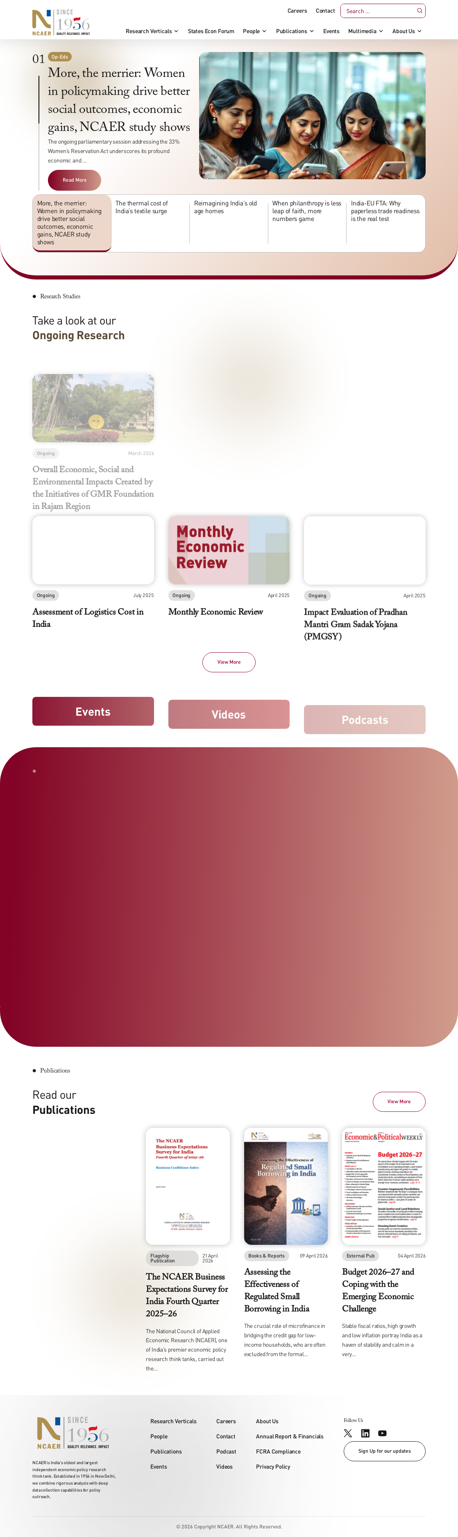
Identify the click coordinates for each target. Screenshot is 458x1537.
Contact (325, 11)
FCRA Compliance (278, 1451)
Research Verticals (149, 31)
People (251, 31)
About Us (403, 31)
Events (331, 31)
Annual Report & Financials (290, 1436)
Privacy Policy (273, 1466)
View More (229, 662)
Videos (229, 719)
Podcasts (365, 727)
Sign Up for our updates (384, 1451)
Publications (291, 31)
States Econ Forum (211, 31)
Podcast (226, 1451)
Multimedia (362, 31)
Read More (75, 180)
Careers (297, 11)
